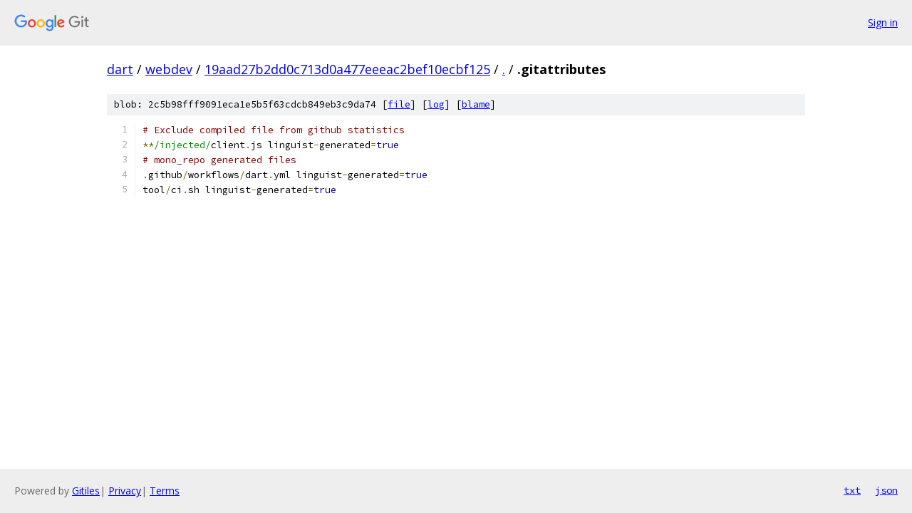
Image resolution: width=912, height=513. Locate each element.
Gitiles (86, 490)
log (436, 104)
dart (120, 69)
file (399, 104)
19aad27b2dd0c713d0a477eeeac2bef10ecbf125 (347, 69)
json (886, 490)
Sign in (883, 22)
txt (852, 490)
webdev (168, 69)
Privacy (124, 490)
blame (476, 104)
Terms (165, 490)
